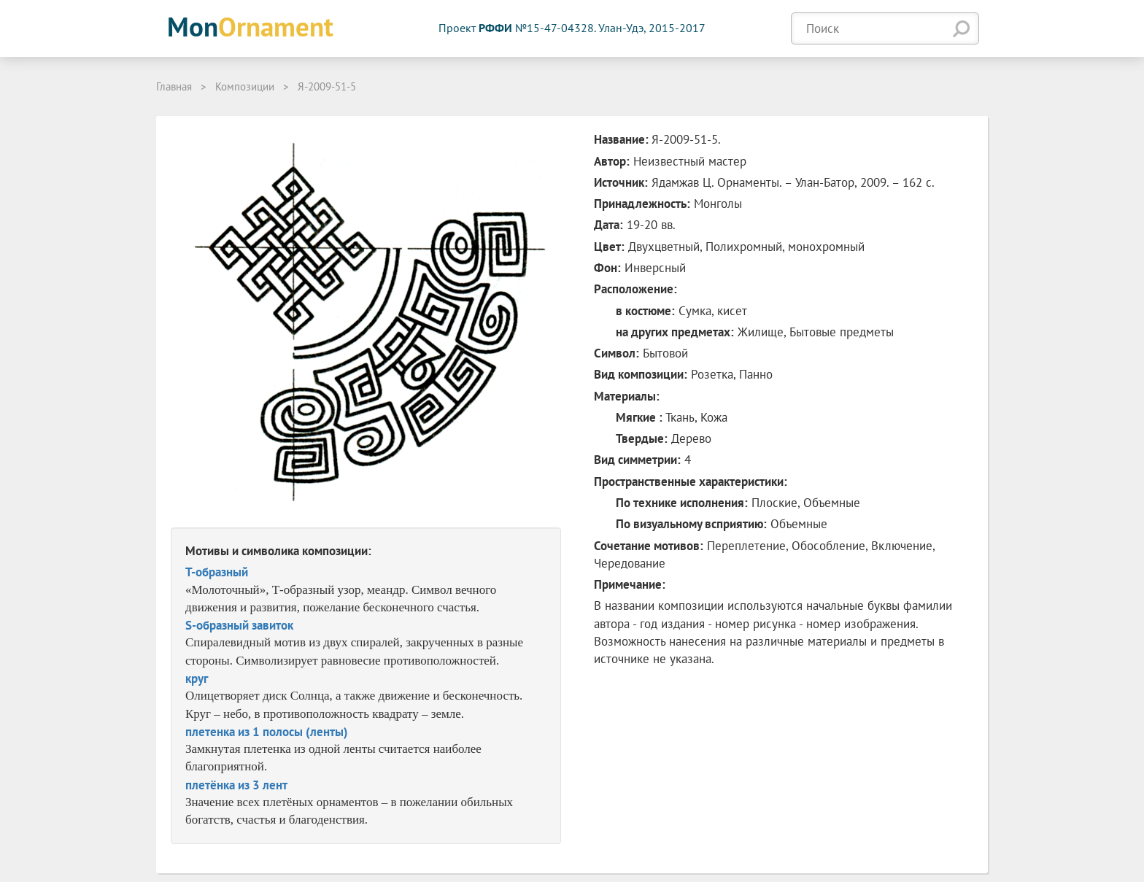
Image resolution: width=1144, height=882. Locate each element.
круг (196, 678)
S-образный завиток (239, 625)
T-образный (216, 572)
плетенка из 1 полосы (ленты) (266, 732)
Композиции (244, 86)
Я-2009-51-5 (327, 86)
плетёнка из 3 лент (236, 785)
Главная (174, 86)
